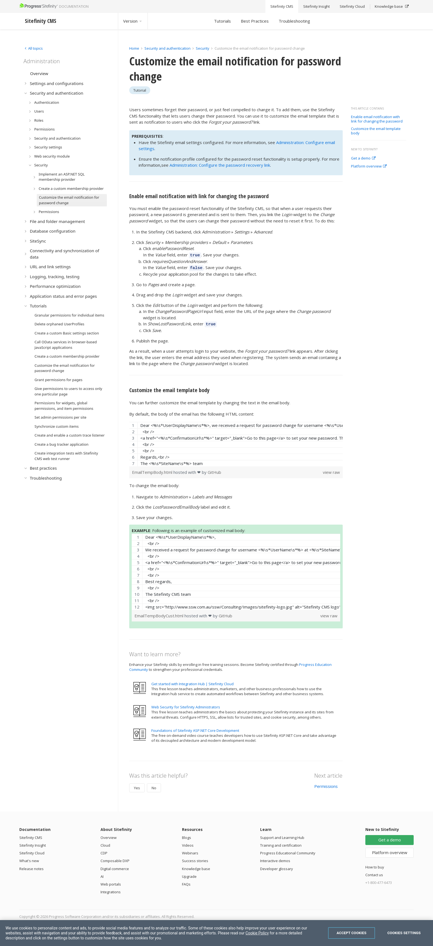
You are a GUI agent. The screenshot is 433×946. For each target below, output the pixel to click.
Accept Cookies (351, 933)
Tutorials (222, 21)
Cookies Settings (404, 933)
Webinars (190, 851)
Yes (137, 786)
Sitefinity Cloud (31, 851)
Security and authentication (167, 48)
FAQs (186, 882)
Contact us (374, 873)
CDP (104, 851)
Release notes (31, 867)
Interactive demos (275, 859)
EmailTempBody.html (152, 471)
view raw (331, 471)
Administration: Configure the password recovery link (220, 165)
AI (102, 875)
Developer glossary (276, 867)
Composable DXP (115, 859)
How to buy (374, 865)
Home (134, 48)
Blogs (186, 836)
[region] (236, 443)
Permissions (326, 785)
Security (202, 48)
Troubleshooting (294, 21)
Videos (188, 844)
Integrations (111, 890)
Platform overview (369, 166)
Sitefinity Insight (32, 844)
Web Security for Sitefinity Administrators (185, 705)
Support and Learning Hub (282, 836)
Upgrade (189, 875)
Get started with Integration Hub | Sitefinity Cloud (192, 682)
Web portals (111, 882)
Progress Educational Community (287, 851)
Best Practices (255, 21)
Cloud (105, 844)
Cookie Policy (257, 933)
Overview (109, 836)
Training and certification (281, 844)
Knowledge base (196, 867)
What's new (29, 859)
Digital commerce (115, 867)
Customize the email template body (376, 131)
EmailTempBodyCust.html (159, 614)
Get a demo (363, 158)
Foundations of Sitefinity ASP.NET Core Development (195, 729)
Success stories (195, 859)
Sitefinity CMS (30, 836)
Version (132, 21)
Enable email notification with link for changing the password (377, 119)
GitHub (214, 471)
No (154, 786)
